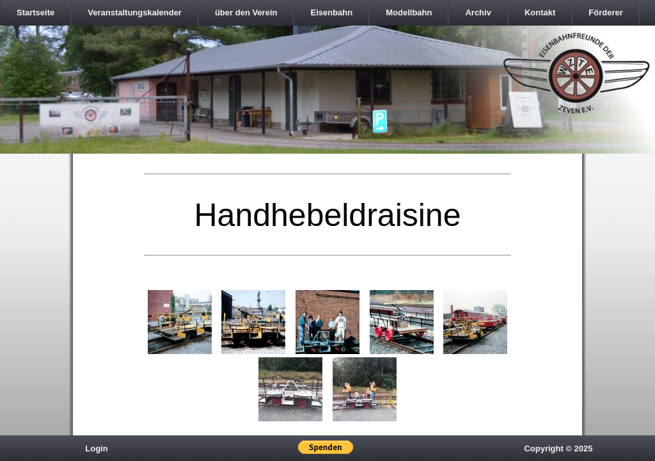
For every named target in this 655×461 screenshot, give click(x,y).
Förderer (605, 12)
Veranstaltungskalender (135, 12)
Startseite (35, 12)
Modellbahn (409, 12)
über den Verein (246, 12)
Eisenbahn (331, 12)
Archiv (478, 12)
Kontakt (540, 12)
